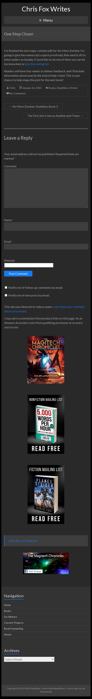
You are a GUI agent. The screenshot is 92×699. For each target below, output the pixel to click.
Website (9, 260)
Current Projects (14, 622)
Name (9, 220)
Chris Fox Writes (46, 9)
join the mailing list (37, 64)
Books (52, 87)
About (7, 634)
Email (8, 241)
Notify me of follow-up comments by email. (35, 287)
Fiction (73, 87)
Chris (12, 87)
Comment (10, 166)
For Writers (10, 616)
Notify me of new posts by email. (28, 295)
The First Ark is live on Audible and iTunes (55, 115)
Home (7, 605)
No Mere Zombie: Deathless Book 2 (33, 106)
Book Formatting (13, 628)
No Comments (17, 93)
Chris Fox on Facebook (22, 540)
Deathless (63, 87)
